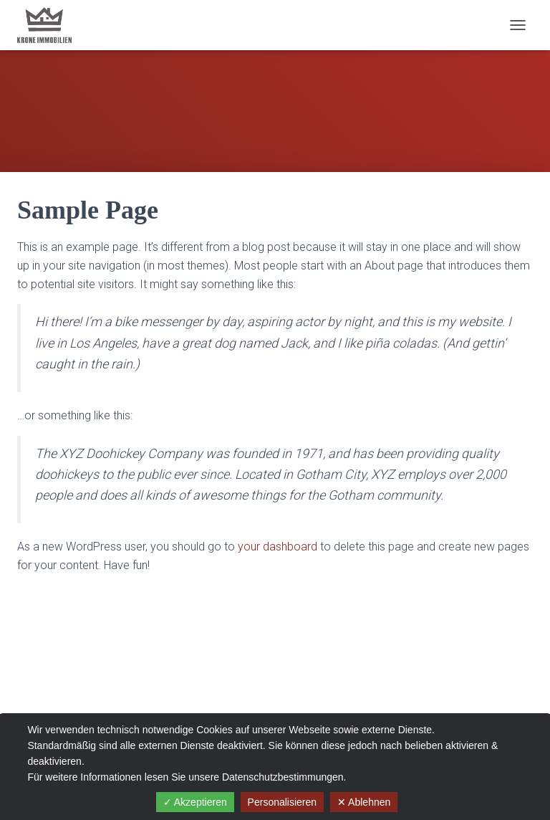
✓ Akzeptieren (195, 802)
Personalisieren (282, 802)
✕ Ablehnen (363, 802)
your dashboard (277, 546)
